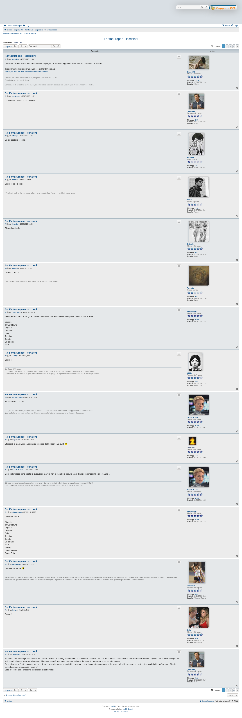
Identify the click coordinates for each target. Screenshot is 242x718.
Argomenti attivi (30, 33)
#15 (6, 654)
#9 (6, 397)
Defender (190, 244)
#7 (6, 312)
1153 (196, 208)
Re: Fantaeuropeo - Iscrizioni (21, 93)
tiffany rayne (192, 311)
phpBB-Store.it (128, 709)
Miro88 (189, 200)
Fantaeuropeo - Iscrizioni (121, 39)
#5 (6, 224)
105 (196, 166)
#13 (6, 564)
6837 (196, 252)
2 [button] (227, 46)
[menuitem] (26, 25)
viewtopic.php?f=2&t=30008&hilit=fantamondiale (26, 72)
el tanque (190, 157)
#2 (6, 96)
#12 (6, 512)
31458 (197, 426)
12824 (197, 80)
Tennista (190, 288)
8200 (196, 638)
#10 (6, 440)
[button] (237, 46)
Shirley (189, 373)
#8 (6, 356)
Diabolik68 (191, 72)
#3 (6, 136)
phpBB (113, 706)
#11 (6, 470)
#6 (6, 268)
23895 (197, 320)
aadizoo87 (191, 586)
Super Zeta (18, 42)
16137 (197, 456)
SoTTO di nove (192, 417)
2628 (196, 120)
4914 (196, 381)
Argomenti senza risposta (12, 33)
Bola (189, 630)
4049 (196, 594)
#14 (6, 610)
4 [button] (233, 46)
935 (196, 296)
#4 (6, 180)
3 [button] (230, 46)
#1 (6, 59)
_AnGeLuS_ (191, 111)
